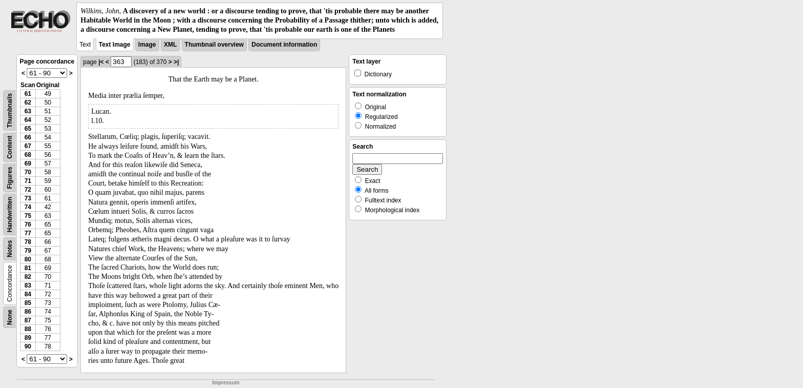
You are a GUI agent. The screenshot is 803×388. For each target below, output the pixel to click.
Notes (9, 248)
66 (28, 137)
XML (170, 44)
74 (28, 207)
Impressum (225, 382)
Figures (9, 178)
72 (28, 189)
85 (28, 303)
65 (28, 128)
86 (28, 311)
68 (28, 154)
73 (28, 198)
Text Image (115, 44)
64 (28, 120)
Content (9, 146)
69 (28, 163)
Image (147, 44)
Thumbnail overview (214, 44)
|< (100, 62)
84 (28, 294)
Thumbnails (9, 110)
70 (28, 172)
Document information (284, 44)
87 (28, 320)
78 (28, 242)
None (9, 317)
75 (28, 215)
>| (176, 62)
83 (28, 285)
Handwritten (9, 214)
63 (28, 111)
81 (28, 268)
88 (28, 329)
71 (28, 181)
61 (28, 93)
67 (28, 146)
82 (28, 276)
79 (28, 250)
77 (28, 233)
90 (28, 346)
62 (28, 102)
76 (28, 224)
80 (28, 259)
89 (28, 337)
